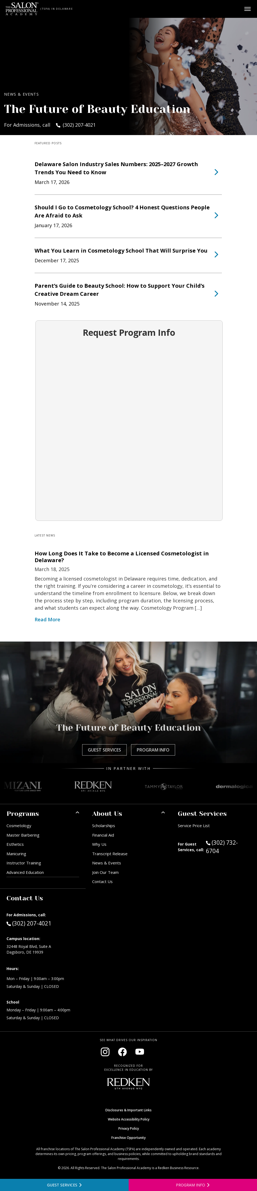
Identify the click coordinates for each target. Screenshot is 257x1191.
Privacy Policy (128, 1128)
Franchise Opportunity (128, 1137)
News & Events (106, 862)
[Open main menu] (247, 9)
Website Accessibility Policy (128, 1119)
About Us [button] (107, 813)
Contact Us (102, 881)
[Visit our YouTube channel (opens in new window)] (139, 1051)
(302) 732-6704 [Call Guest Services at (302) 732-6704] (222, 846)
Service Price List (194, 825)
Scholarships (103, 825)
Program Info (153, 750)
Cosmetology (18, 825)
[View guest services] (64, 1185)
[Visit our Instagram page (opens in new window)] (105, 1051)
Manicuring (16, 853)
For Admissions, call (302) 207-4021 (50, 125)
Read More (47, 619)
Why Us (99, 844)
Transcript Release (110, 853)
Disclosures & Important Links (128, 1110)
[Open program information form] (193, 1185)
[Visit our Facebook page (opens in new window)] (122, 1051)
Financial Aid (103, 835)
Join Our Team (105, 872)
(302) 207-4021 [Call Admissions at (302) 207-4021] (28, 923)
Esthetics (15, 844)
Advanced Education (25, 872)
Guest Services (104, 750)
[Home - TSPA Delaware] (22, 9)
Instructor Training (23, 862)
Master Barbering (22, 835)
